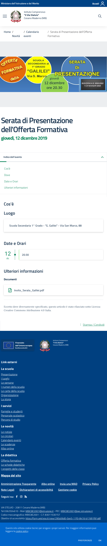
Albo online (7, 448)
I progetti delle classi (13, 469)
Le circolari (7, 436)
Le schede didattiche (13, 465)
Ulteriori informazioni (16, 187)
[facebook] (16, 496)
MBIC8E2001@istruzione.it (40, 511)
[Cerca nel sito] (100, 16)
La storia (6, 399)
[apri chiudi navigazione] (5, 17)
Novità (16, 36)
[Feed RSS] (25, 496)
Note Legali (7, 490)
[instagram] (21, 496)
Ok (100, 540)
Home (7, 32)
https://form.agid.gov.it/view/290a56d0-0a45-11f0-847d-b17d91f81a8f (63, 518)
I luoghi (5, 378)
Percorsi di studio (10, 420)
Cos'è (7, 168)
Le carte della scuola (13, 391)
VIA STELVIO (7, 507)
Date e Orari (11, 181)
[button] (53, 157)
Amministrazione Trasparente (18, 484)
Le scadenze (8, 444)
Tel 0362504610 (9, 511)
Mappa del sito (11, 475)
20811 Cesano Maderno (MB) (30, 507)
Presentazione (9, 374)
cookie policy (22, 531)
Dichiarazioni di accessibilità (36, 490)
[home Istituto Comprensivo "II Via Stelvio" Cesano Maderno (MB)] (28, 16)
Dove (7, 175)
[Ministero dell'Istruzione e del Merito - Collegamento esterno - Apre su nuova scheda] (20, 3)
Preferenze (85, 540)
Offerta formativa (11, 460)
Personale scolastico (12, 415)
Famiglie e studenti (12, 411)
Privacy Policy (90, 484)
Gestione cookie (67, 490)
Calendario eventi (11, 440)
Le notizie (6, 432)
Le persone (7, 383)
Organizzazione (9, 395)
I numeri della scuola (13, 387)
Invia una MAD (68, 484)
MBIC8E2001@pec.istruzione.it (77, 511)
